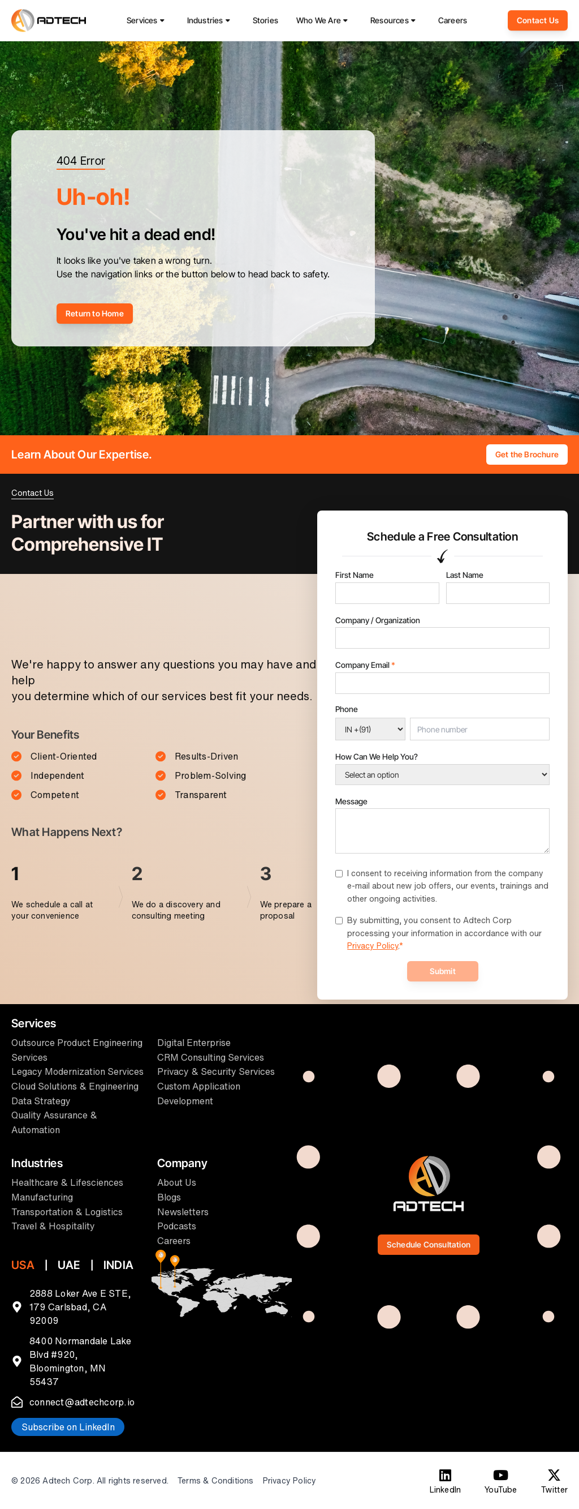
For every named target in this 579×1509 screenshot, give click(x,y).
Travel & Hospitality (53, 1226)
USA (22, 1265)
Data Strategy (41, 1101)
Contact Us (538, 23)
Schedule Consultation (428, 1244)
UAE (69, 1265)
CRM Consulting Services (210, 1057)
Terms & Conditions (216, 1480)
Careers (452, 23)
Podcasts (176, 1226)
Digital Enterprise (194, 1042)
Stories (265, 23)
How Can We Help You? (376, 756)
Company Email (365, 665)
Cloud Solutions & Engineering (75, 1086)
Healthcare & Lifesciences (67, 1182)
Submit (443, 971)
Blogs (169, 1197)
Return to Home (95, 313)
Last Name (464, 575)
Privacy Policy (372, 945)
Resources (389, 23)
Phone (346, 709)
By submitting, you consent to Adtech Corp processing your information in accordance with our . (444, 932)
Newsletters (183, 1212)
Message (351, 801)
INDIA (118, 1265)
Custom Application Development (198, 1093)
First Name (354, 575)
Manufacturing (42, 1197)
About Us (176, 1182)
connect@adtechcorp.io (82, 1402)
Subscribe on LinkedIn (68, 1427)
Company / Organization (377, 620)
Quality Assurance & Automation (54, 1122)
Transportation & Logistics (67, 1212)
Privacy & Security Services (216, 1071)
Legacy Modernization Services (77, 1071)
